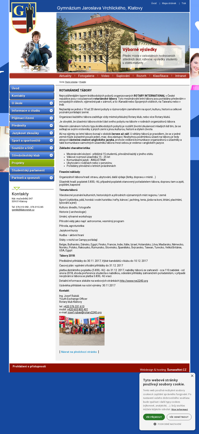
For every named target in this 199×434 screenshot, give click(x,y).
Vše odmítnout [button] (179, 417)
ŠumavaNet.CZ (177, 431)
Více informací (179, 409)
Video (105, 75)
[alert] (167, 401)
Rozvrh (141, 75)
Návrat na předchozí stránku (79, 413)
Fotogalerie (86, 75)
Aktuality (65, 75)
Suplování (123, 75)
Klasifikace (160, 75)
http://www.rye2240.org (134, 280)
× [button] (192, 376)
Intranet (180, 75)
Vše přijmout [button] (154, 417)
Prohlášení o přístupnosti (29, 428)
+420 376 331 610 (73, 306)
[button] (167, 423)
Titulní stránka (71, 82)
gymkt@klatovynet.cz (23, 209)
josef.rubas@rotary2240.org (85, 312)
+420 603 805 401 (77, 309)
